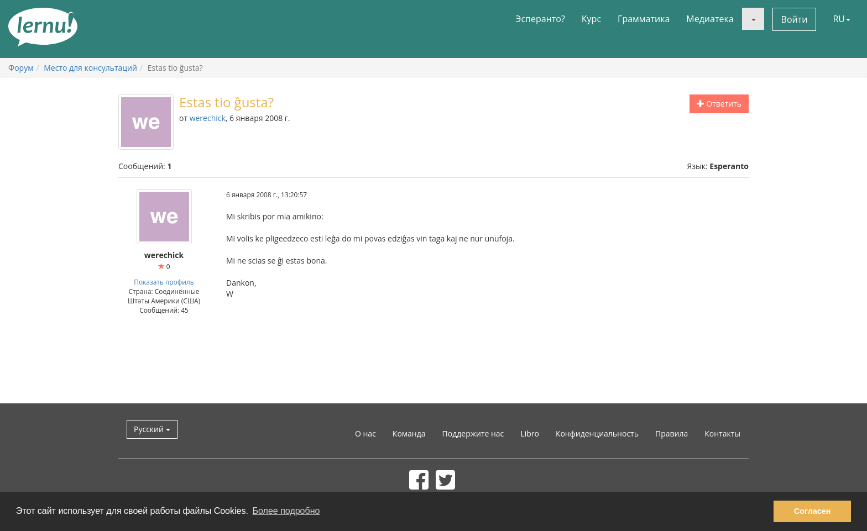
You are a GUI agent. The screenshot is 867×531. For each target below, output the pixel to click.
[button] (753, 19)
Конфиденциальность (597, 433)
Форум (20, 67)
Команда (409, 433)
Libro (529, 433)
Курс (591, 19)
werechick (208, 118)
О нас (365, 433)
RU (841, 19)
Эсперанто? (540, 19)
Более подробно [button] (286, 511)
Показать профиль (164, 281)
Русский (152, 429)
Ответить (719, 103)
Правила (671, 433)
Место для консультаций (90, 67)
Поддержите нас (473, 433)
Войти (794, 19)
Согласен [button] (812, 511)
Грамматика (644, 19)
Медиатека (709, 19)
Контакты (722, 433)
